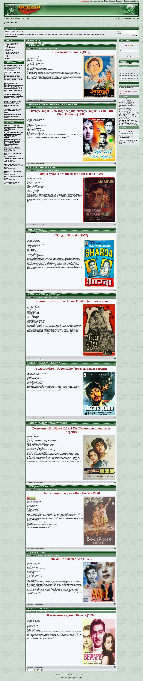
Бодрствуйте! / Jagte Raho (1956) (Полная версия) (12, 115)
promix (121, 101)
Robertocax (122, 107)
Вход (18, 18)
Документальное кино (12, 52)
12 (123, 73)
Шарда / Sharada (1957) (11, 105)
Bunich (121, 102)
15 (132, 73)
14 (129, 73)
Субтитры (126, 1)
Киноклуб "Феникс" (12, 22)
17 (137, 73)
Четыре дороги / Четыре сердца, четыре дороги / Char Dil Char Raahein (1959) (13, 96)
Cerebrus (128, 102)
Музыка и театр (10, 48)
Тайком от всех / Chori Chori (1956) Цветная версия (13, 110)
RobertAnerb (131, 125)
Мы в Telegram (134, 1)
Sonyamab (129, 105)
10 (137, 71)
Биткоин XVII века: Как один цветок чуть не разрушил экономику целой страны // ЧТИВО (13, 68)
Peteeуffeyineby (123, 108)
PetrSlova (122, 125)
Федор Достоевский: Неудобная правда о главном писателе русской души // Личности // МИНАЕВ (13, 86)
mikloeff (6, 130)
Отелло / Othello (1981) (11, 182)
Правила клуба (85, 1)
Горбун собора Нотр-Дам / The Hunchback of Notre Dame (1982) (13, 165)
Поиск (106, 1)
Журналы (94, 1)
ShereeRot (122, 120)
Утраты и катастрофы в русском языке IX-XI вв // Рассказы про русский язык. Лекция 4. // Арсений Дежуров (13, 77)
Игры (6, 55)
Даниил (132, 101)
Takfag (121, 116)
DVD (6, 57)
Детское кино (9, 51)
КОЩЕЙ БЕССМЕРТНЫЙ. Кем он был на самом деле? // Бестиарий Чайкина (13, 134)
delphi (129, 104)
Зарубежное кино (10, 45)
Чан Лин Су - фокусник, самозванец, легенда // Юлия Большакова (13, 127)
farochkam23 (129, 116)
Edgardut (121, 114)
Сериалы (8, 49)
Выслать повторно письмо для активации (126, 18)
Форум (100, 1)
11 (120, 73)
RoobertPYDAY (123, 110)
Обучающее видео (11, 54)
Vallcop (121, 105)
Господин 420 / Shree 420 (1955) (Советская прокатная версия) (47, 422)
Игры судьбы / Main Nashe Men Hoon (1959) (12, 102)
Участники (112, 1)
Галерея (118, 1)
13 (126, 73)
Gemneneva (132, 113)
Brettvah (132, 123)
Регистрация (25, 18)
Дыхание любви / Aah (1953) (37, 552)
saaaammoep (123, 123)
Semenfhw (122, 122)
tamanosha (122, 117)
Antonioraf (131, 120)
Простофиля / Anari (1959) (12, 90)
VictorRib (130, 114)
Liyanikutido (122, 113)
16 (134, 73)
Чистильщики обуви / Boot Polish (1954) (40, 487)
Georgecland (132, 122)
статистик (122, 104)
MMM (125, 101)
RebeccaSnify (123, 119)
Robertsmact (123, 111)
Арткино (7, 46)
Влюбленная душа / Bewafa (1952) (38, 609)
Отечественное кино (11, 43)
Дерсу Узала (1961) (10, 72)
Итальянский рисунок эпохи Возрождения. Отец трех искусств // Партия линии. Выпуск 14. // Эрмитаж (13, 142)
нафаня (6, 151)
